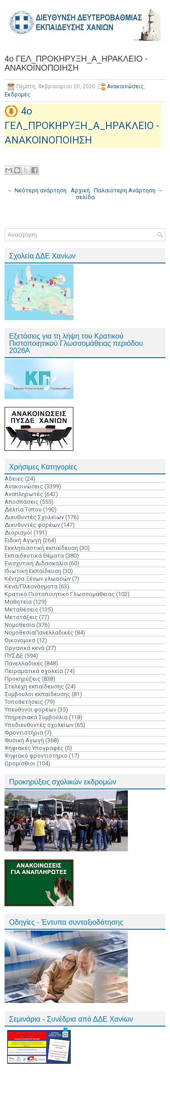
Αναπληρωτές (24, 494)
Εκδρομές (17, 94)
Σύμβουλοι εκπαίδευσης (37, 694)
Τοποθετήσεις (24, 701)
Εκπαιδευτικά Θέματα (34, 555)
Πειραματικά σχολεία (34, 671)
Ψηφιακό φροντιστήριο (36, 755)
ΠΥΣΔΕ (14, 655)
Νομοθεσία (20, 624)
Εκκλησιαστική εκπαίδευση (41, 548)
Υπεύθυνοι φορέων (30, 709)
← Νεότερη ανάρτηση (37, 190)
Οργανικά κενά (24, 648)
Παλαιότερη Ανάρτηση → (128, 190)
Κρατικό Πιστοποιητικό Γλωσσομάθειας (60, 594)
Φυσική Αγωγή (24, 740)
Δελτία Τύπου (23, 509)
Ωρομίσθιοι (20, 763)
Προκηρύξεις (22, 678)
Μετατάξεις (21, 617)
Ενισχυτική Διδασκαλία (36, 563)
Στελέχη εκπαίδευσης (34, 686)
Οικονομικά (20, 640)
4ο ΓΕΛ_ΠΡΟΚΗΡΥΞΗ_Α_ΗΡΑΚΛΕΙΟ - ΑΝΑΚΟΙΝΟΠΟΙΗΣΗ (76, 63)
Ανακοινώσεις (125, 86)
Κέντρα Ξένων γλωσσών (38, 578)
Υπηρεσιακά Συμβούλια (36, 717)
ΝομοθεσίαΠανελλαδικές (39, 632)
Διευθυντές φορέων (32, 524)
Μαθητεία (18, 601)
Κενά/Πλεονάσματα (31, 586)
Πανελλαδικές (24, 663)
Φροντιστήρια (24, 732)
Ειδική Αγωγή (23, 540)
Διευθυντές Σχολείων (34, 517)
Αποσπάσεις (22, 501)
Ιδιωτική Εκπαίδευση (33, 571)
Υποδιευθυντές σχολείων (39, 724)
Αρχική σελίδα (83, 194)
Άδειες (14, 478)
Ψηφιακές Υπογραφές (34, 748)
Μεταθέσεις (21, 609)
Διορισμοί (18, 532)
